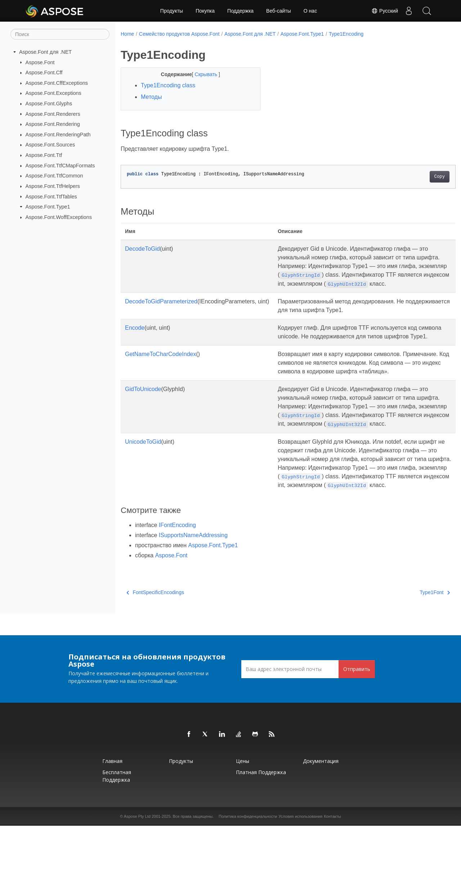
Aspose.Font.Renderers (53, 114)
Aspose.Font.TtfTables (51, 196)
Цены (242, 804)
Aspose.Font (40, 62)
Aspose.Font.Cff (44, 72)
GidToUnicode (143, 415)
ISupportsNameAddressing (193, 578)
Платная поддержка (261, 815)
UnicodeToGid (143, 476)
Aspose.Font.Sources (50, 145)
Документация (321, 804)
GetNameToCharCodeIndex (160, 371)
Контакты (332, 859)
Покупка (205, 11)
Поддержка (240, 11)
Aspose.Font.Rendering (53, 124)
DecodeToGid (142, 249)
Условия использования (300, 859)
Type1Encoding (346, 34)
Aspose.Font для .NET (45, 52)
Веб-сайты (278, 11)
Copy (416, 176)
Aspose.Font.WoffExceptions (59, 217)
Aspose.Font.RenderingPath (58, 134)
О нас (310, 11)
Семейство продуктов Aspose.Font (179, 34)
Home (127, 34)
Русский (384, 11)
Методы (151, 97)
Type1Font (412, 635)
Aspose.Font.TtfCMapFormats (60, 165)
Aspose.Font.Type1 (48, 207)
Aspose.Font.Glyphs (49, 103)
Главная (112, 804)
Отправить (356, 712)
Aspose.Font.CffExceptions (57, 83)
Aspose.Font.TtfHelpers (53, 186)
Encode (134, 336)
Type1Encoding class (168, 85)
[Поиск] (59, 34)
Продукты (171, 11)
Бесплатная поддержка (116, 819)
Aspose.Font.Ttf (44, 155)
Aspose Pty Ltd (137, 859)
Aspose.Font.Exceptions (53, 93)
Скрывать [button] (202, 74)
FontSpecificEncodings (155, 635)
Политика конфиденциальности (248, 859)
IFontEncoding (177, 568)
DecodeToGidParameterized (161, 310)
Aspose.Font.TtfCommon (54, 176)
